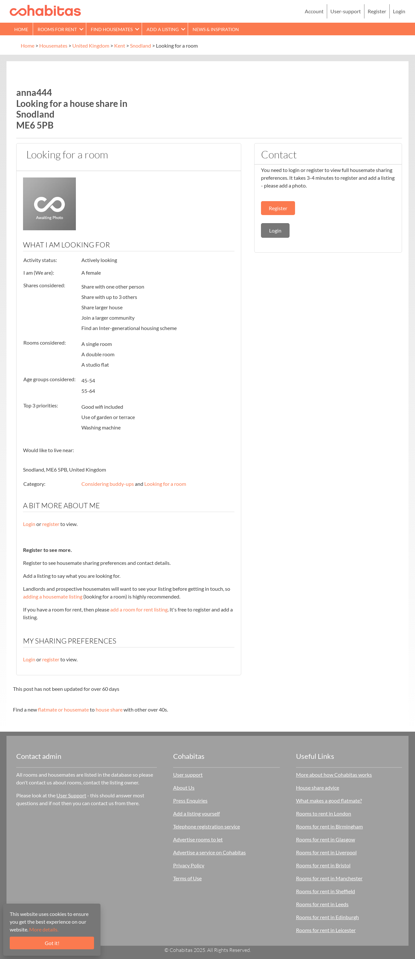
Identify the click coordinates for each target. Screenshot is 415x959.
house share (109, 709)
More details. (43, 929)
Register (377, 11)
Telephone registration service (206, 826)
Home (21, 29)
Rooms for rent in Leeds (322, 904)
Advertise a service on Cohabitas (209, 852)
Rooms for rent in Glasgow (325, 839)
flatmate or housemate (63, 709)
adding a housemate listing (52, 596)
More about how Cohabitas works (334, 774)
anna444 (34, 92)
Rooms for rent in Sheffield (325, 891)
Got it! (52, 943)
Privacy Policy (188, 865)
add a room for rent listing (139, 609)
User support (188, 774)
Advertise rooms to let (198, 839)
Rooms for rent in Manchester (329, 878)
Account (314, 11)
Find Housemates (112, 29)
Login (399, 11)
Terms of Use (187, 878)
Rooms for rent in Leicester (326, 930)
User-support (345, 11)
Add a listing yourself (196, 813)
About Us (184, 787)
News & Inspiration (216, 29)
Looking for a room (165, 484)
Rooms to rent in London (323, 813)
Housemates (53, 45)
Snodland (140, 45)
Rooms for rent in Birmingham (329, 826)
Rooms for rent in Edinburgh (327, 917)
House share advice (317, 787)
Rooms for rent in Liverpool (326, 852)
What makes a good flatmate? (329, 800)
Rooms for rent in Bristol (323, 865)
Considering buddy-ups (107, 484)
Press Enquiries (190, 800)
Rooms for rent (57, 29)
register (50, 524)
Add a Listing (163, 29)
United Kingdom (90, 45)
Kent (119, 45)
